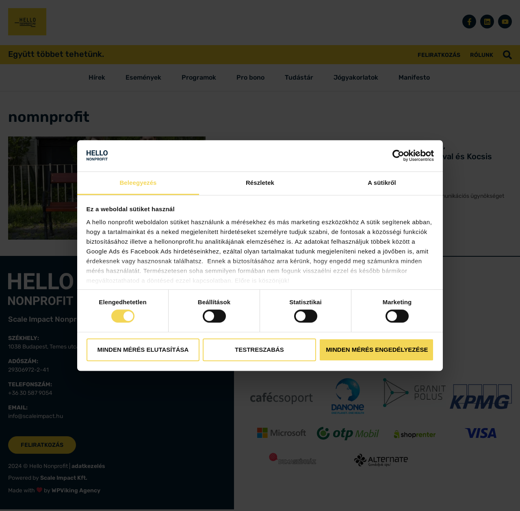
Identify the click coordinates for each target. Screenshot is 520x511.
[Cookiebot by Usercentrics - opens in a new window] (398, 156)
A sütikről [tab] (382, 182)
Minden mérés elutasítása (143, 349)
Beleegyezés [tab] (137, 182)
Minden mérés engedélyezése (377, 349)
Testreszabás (259, 349)
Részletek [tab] (260, 182)
